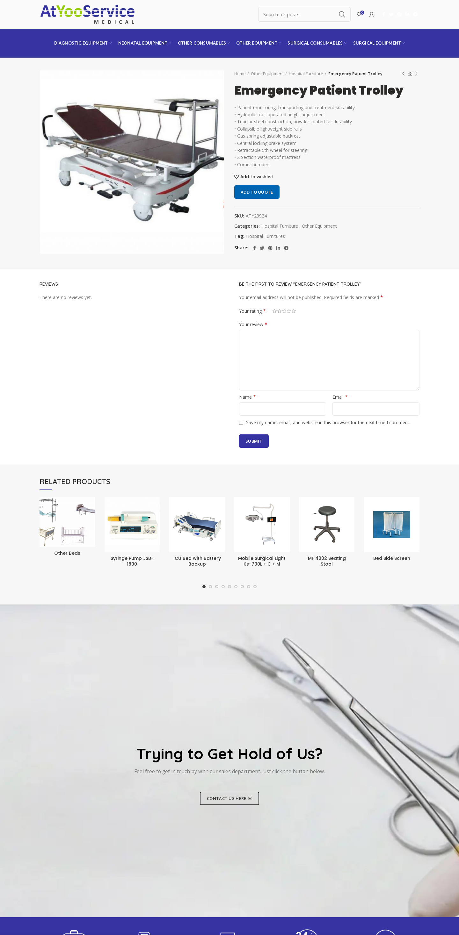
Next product (416, 73)
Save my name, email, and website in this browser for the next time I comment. (328, 422)
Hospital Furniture (306, 73)
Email (340, 397)
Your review (253, 324)
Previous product (403, 73)
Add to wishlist (256, 177)
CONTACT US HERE (229, 798)
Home (240, 73)
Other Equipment (267, 73)
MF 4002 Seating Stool (327, 561)
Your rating (252, 311)
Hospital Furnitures (265, 236)
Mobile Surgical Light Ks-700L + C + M (262, 561)
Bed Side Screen (391, 558)
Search (342, 14)
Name (247, 397)
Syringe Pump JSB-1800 (132, 561)
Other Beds (67, 553)
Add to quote (257, 192)
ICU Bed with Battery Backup (197, 561)
